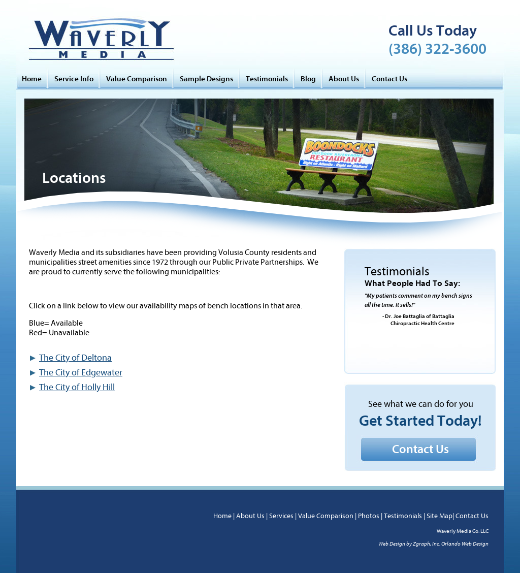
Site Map (439, 516)
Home (32, 78)
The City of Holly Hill (77, 387)
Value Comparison (136, 78)
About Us (344, 78)
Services (281, 516)
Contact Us (389, 78)
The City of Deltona (75, 358)
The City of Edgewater (80, 372)
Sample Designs (206, 78)
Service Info (73, 78)
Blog (308, 78)
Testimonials (267, 78)
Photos (368, 516)
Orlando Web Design (465, 543)
